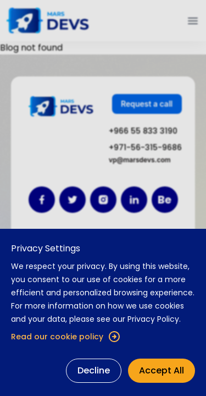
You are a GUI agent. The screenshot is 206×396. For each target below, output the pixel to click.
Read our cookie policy (66, 336)
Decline (93, 370)
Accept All (161, 370)
